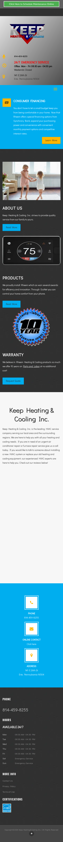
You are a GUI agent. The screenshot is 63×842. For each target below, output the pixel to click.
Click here (31, 644)
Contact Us (8, 780)
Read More (11, 227)
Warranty (13, 354)
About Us (12, 208)
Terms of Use (9, 791)
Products (13, 277)
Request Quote (13, 380)
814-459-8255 (20, 56)
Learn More (51, 140)
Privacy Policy (9, 786)
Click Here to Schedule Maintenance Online (31, 4)
